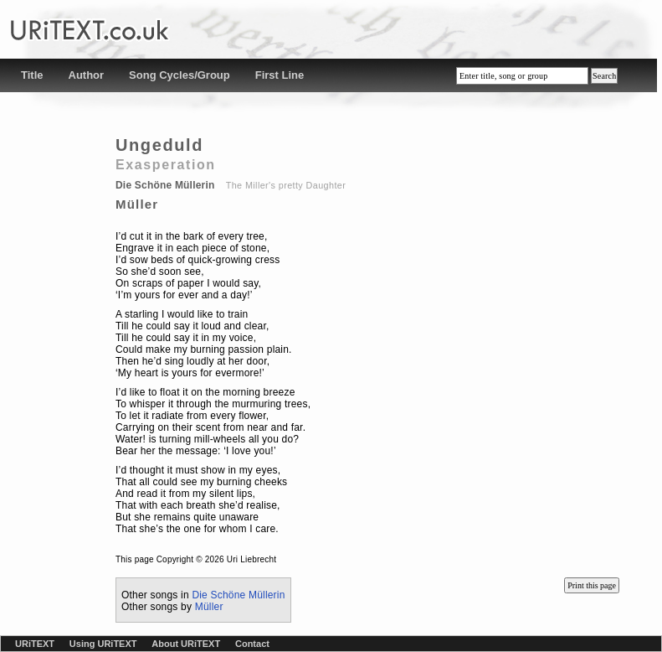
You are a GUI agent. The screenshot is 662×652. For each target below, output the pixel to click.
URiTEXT (34, 644)
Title (32, 75)
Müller (209, 607)
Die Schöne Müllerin (238, 595)
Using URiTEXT (103, 644)
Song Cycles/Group (179, 75)
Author (87, 75)
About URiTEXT (185, 644)
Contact (252, 644)
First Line (280, 75)
